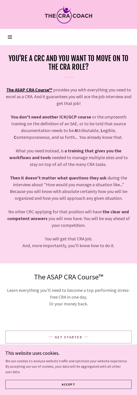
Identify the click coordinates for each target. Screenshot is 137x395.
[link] (68, 14)
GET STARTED (68, 337)
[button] (9, 37)
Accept (68, 384)
